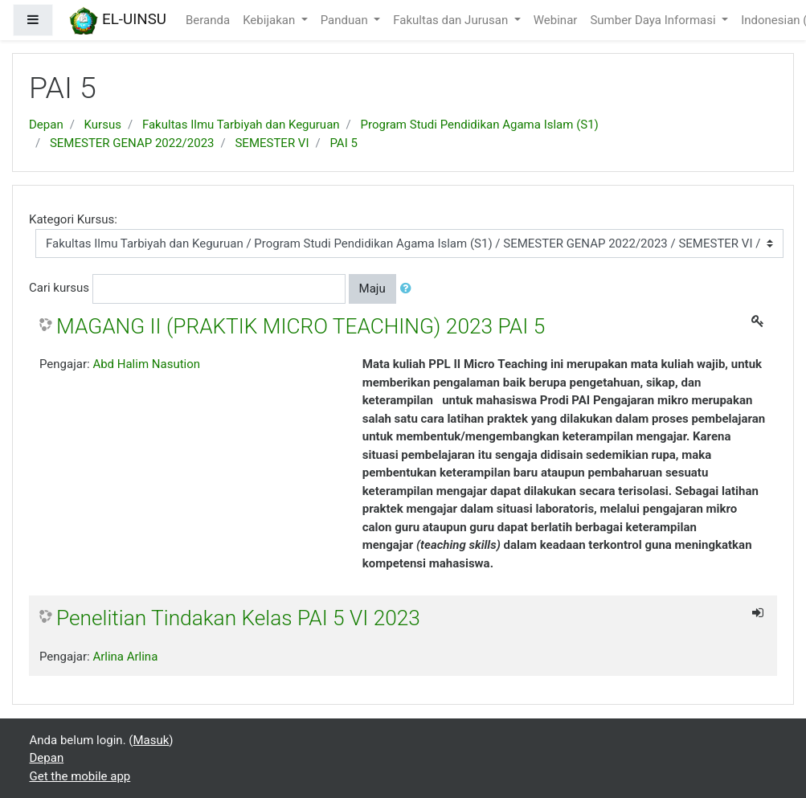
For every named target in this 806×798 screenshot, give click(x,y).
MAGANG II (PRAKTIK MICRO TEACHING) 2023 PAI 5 (300, 326)
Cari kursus (59, 287)
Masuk (151, 740)
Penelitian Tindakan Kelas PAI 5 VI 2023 (238, 618)
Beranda (208, 20)
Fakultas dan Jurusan (452, 20)
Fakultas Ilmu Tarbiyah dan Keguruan (241, 124)
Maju (372, 288)
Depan (46, 124)
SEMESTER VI (272, 143)
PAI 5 (343, 143)
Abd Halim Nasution (146, 364)
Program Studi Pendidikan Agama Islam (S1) (480, 124)
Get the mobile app (80, 776)
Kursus (102, 124)
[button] (409, 289)
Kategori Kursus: (73, 219)
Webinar (556, 20)
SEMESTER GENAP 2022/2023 (132, 143)
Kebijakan (270, 20)
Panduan (346, 20)
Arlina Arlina (125, 656)
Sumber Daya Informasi (654, 20)
